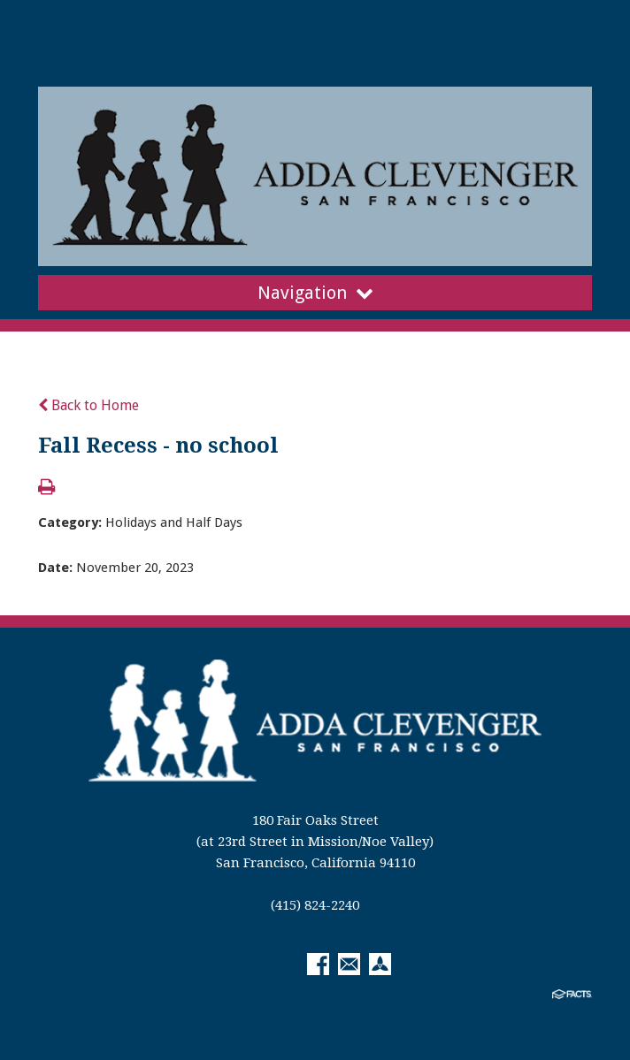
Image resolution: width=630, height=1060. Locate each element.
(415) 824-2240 (315, 905)
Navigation (315, 292)
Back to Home (88, 405)
